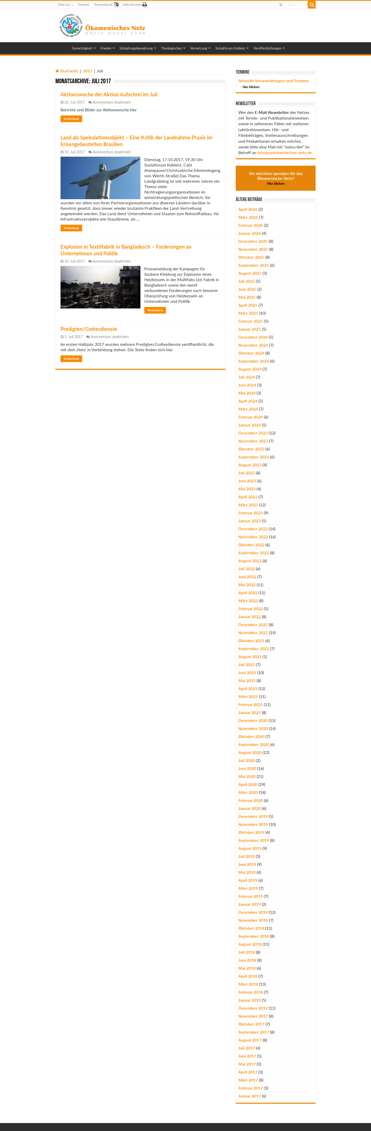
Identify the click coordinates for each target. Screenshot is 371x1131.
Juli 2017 (246, 1047)
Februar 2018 (250, 992)
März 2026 (248, 217)
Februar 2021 (250, 704)
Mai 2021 (247, 680)
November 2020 (253, 728)
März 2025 (248, 313)
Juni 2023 (247, 480)
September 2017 (253, 1031)
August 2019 (250, 848)
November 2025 (253, 249)
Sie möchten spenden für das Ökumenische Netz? (275, 178)
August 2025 (250, 273)
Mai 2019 (247, 872)
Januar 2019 (249, 904)
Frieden (105, 48)
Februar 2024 (250, 416)
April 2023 (247, 496)
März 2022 (248, 600)
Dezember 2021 (253, 624)
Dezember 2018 (253, 912)
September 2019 (253, 840)
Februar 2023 (250, 512)
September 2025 (253, 265)
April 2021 (247, 688)
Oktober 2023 (251, 448)
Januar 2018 (249, 1000)
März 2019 (248, 888)
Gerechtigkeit (82, 48)
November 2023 (253, 440)
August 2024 (250, 368)
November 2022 (253, 536)
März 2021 (248, 696)
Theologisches (171, 48)
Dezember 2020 (253, 720)
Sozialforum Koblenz (230, 48)
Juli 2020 (246, 760)
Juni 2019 (247, 864)
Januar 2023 (249, 520)
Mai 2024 (247, 392)
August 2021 (250, 656)
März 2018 (248, 984)
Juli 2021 (246, 664)
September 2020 (253, 744)
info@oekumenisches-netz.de (284, 152)
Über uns (64, 4)
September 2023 (253, 456)
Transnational (103, 4)
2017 (87, 70)
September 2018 (253, 936)
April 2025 (247, 305)
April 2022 (247, 592)
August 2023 (250, 464)
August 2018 (250, 944)
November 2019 (253, 824)
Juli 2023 (246, 472)
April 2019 (247, 880)
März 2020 (248, 792)
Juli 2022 (246, 568)
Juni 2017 (247, 1055)
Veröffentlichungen (268, 48)
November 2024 (253, 344)
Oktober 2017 (251, 1023)
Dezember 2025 (253, 241)
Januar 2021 (249, 712)
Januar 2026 (249, 233)
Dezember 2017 (253, 1008)
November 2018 (253, 920)
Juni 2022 (247, 576)
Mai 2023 (247, 488)
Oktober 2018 (251, 928)
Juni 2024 (247, 384)
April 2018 (247, 976)
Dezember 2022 (253, 528)
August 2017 (250, 1039)
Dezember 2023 (253, 432)
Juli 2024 (246, 376)
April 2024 (247, 400)
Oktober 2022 (251, 544)
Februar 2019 (250, 896)
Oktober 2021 (251, 640)
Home (62, 47)
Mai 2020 (247, 776)
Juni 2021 (247, 672)
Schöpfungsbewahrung (136, 48)
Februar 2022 (250, 608)
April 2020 (247, 784)
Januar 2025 (249, 328)
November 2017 (253, 1015)
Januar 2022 (249, 616)
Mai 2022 (247, 584)
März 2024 (248, 408)
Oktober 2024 (251, 352)
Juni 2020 (247, 768)
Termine (83, 4)
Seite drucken (132, 4)
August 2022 (250, 560)
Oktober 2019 (251, 832)
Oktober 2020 (251, 736)
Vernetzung (198, 48)
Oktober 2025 (251, 257)
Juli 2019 (246, 856)
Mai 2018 (247, 968)
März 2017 (248, 1079)
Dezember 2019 (253, 816)
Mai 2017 (247, 1063)
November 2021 (253, 632)
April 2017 (247, 1071)
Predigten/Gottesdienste (89, 329)
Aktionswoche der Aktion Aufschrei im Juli (109, 94)
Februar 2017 (250, 1087)
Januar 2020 (249, 808)
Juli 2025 (246, 281)
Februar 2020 (250, 800)
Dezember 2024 (253, 336)
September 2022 (253, 552)
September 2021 (253, 648)
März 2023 (248, 504)
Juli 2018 (246, 952)
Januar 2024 (249, 424)
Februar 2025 (250, 321)
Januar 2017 (249, 1095)
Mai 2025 (247, 297)
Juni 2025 (247, 289)
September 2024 (253, 360)
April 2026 (247, 209)
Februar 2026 (250, 225)
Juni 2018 (247, 960)
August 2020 (250, 752)
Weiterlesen (71, 119)
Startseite (66, 70)
